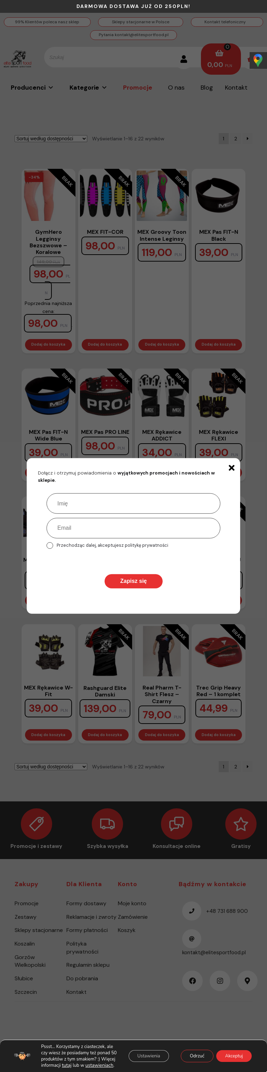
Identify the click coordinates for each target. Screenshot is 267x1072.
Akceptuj (231, 1052)
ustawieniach (75, 1065)
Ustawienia (137, 1052)
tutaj (43, 1065)
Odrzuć (190, 1052)
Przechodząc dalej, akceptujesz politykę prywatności (112, 545)
